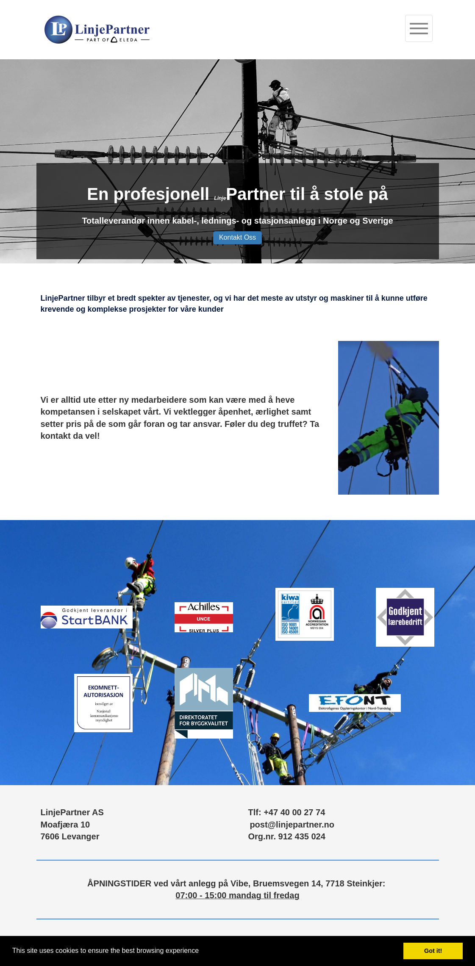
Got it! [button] (433, 950)
